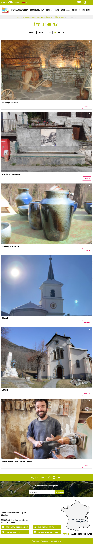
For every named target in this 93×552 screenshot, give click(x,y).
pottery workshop (10, 249)
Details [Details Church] (87, 327)
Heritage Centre (10, 102)
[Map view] (63, 32)
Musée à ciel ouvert (11, 176)
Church (5, 322)
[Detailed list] (59, 32)
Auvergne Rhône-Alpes (81, 542)
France (66, 542)
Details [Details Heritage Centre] (87, 108)
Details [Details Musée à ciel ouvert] (87, 181)
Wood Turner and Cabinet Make (17, 468)
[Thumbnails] (55, 32)
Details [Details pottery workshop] (87, 254)
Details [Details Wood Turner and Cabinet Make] (87, 474)
